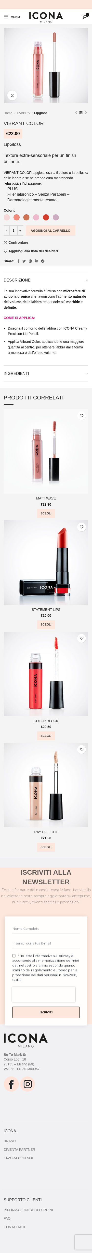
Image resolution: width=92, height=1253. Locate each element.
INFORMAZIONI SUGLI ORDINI (28, 1210)
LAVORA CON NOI (18, 1158)
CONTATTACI (14, 1227)
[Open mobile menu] (11, 17)
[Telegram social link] (42, 261)
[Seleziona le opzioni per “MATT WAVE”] (46, 513)
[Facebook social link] (18, 261)
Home (8, 113)
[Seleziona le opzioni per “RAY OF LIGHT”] (46, 847)
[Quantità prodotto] (13, 230)
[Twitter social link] (24, 261)
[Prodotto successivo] (85, 113)
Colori (8, 210)
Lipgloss (41, 113)
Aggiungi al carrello (50, 230)
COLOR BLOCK (46, 721)
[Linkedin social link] (36, 261)
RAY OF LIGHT (46, 832)
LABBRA (23, 113)
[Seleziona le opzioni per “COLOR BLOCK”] (46, 735)
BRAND (10, 1141)
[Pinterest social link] (30, 261)
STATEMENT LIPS (46, 610)
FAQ (7, 1218)
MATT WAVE (46, 498)
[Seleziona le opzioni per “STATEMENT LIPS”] (46, 624)
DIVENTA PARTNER (19, 1149)
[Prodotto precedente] (76, 113)
